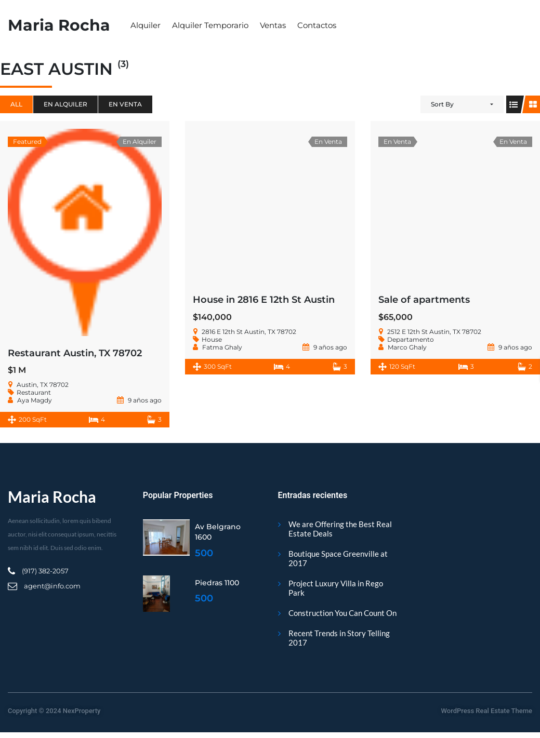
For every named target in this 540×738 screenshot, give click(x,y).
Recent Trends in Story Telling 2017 (339, 637)
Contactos (316, 25)
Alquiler (145, 25)
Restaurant (34, 392)
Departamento (410, 339)
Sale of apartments (424, 299)
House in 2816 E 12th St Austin (264, 299)
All (16, 104)
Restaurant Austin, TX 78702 (75, 353)
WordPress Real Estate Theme (486, 711)
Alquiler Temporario (210, 25)
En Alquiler (65, 104)
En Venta (125, 104)
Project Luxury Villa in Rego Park (335, 588)
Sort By (442, 104)
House (212, 339)
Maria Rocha (59, 25)
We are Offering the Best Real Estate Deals (340, 528)
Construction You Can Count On (342, 613)
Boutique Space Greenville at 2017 (338, 558)
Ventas (273, 25)
